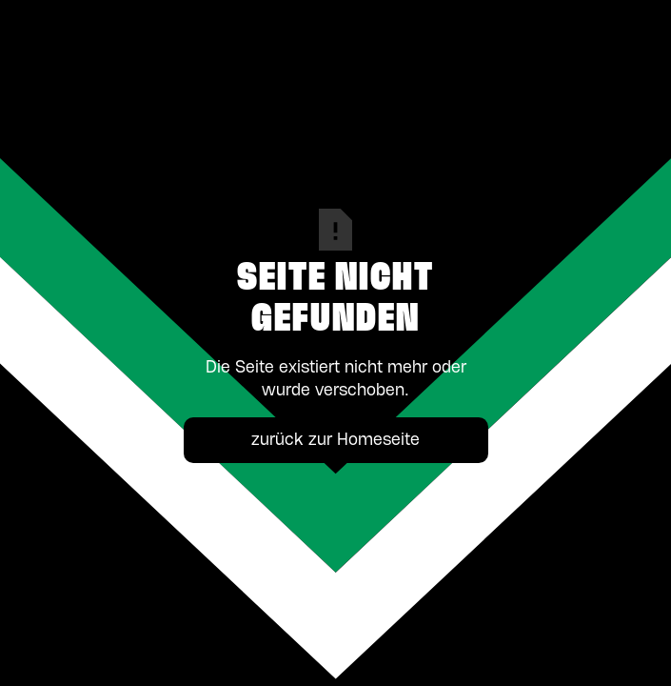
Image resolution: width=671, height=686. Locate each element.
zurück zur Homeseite (335, 440)
